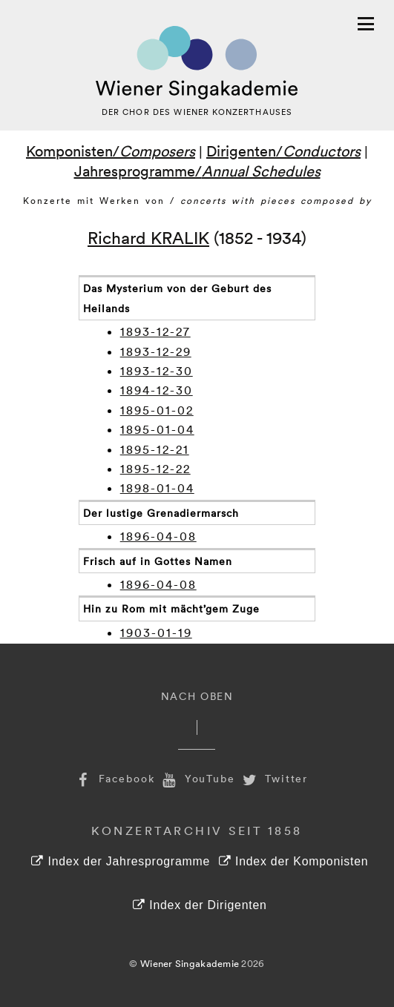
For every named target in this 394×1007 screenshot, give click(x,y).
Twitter (274, 778)
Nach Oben (197, 696)
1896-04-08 (158, 536)
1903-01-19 (156, 632)
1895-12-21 (154, 449)
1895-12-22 (155, 468)
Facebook (114, 778)
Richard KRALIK (148, 237)
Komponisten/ (110, 150)
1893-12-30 (156, 370)
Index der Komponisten (293, 861)
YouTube (197, 778)
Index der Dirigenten (199, 905)
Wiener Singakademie (189, 963)
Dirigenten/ (283, 150)
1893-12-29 (155, 351)
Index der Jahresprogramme (120, 861)
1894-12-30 (156, 390)
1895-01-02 (157, 410)
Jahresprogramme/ (197, 170)
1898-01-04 (157, 488)
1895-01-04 (157, 429)
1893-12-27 (155, 331)
